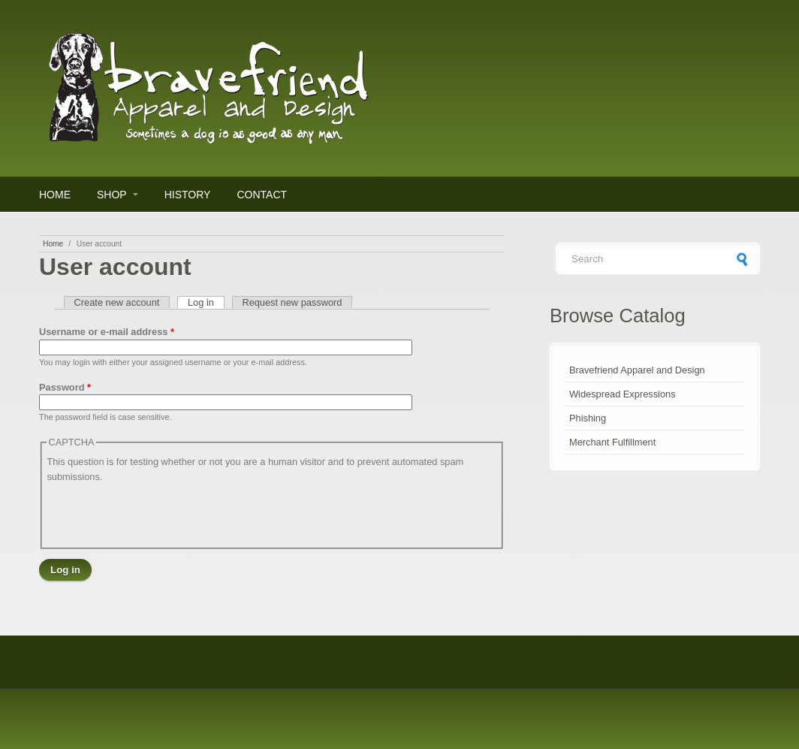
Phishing (587, 418)
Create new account (117, 302)
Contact (262, 195)
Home (55, 195)
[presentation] (161, 514)
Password (65, 387)
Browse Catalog (618, 315)
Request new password (292, 302)
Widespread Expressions (622, 394)
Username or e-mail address (106, 331)
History (187, 195)
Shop (112, 195)
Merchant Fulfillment (612, 442)
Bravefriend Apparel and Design (637, 370)
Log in (206, 302)
